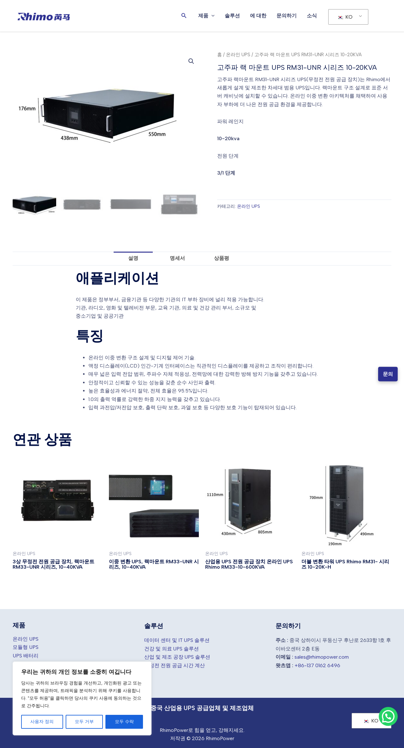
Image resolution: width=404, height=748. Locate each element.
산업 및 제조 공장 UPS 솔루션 (177, 656)
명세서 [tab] (177, 257)
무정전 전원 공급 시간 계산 (174, 664)
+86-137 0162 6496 (317, 664)
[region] (82, 698)
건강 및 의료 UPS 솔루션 (171, 648)
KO (345, 17)
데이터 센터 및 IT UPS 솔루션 (177, 639)
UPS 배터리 (26, 655)
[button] (184, 16)
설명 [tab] (133, 257)
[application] (211, 16)
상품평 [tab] (221, 257)
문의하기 (286, 16)
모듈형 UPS (26, 646)
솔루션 (232, 16)
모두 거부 (84, 721)
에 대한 (258, 16)
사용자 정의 (42, 721)
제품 (206, 16)
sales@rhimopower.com (321, 656)
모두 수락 (124, 721)
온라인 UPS (238, 54)
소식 (312, 16)
